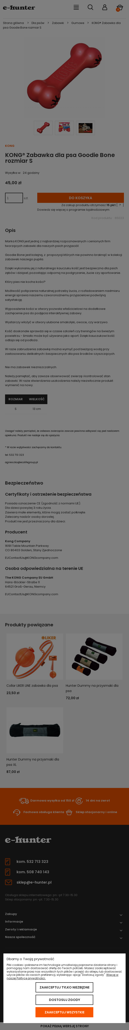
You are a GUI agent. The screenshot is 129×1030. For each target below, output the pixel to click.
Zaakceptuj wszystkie (64, 1012)
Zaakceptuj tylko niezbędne (64, 987)
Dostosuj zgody (64, 999)
